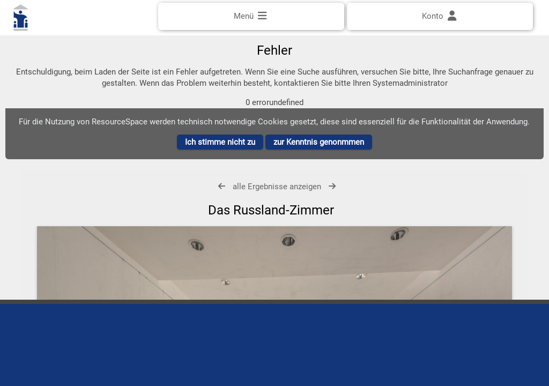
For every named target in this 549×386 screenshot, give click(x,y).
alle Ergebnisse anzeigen (277, 198)
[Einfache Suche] (274, 46)
